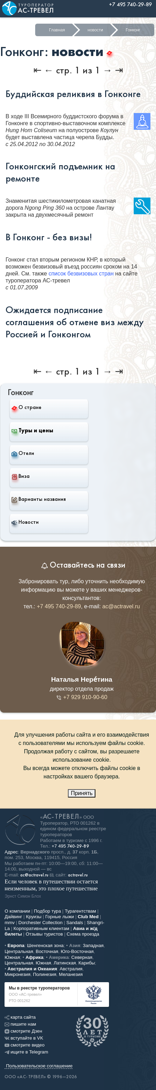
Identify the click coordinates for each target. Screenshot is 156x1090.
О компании (17, 911)
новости (95, 29)
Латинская (65, 962)
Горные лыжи (59, 916)
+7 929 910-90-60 (81, 697)
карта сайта (20, 1017)
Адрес (11, 852)
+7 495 (70, 846)
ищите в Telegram (26, 1052)
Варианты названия (38, 499)
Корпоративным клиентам (41, 928)
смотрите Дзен (23, 1031)
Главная (57, 29)
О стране (26, 407)
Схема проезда (83, 934)
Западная (93, 945)
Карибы (86, 962)
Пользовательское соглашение (39, 1065)
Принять (82, 793)
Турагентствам (80, 911)
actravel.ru (78, 875)
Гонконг (133, 29)
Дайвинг (13, 916)
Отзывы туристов (44, 934)
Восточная (47, 951)
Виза (20, 476)
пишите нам (20, 1024)
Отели (22, 453)
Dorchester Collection (40, 922)
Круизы (34, 916)
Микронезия (17, 974)
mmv (10, 922)
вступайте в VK (24, 1038)
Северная (82, 957)
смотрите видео (25, 1045)
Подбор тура (47, 911)
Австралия (71, 968)
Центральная (19, 951)
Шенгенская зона (45, 945)
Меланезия (71, 974)
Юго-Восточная (77, 951)
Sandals (74, 922)
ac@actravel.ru (121, 606)
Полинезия (44, 974)
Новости (25, 522)
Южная (12, 957)
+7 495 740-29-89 (59, 606)
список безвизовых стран (81, 273)
